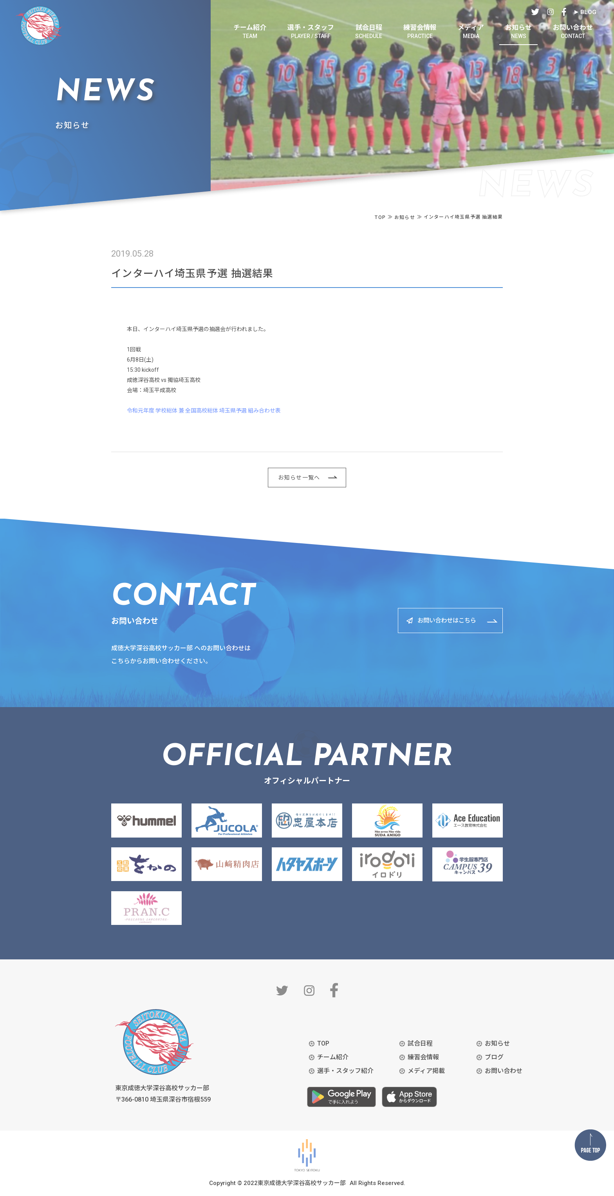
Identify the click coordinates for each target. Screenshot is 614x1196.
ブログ (494, 1057)
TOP (323, 1043)
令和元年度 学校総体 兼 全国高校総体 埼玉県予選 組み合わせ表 (204, 410)
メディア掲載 (426, 1071)
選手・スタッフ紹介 (345, 1071)
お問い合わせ (503, 1071)
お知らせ (497, 1043)
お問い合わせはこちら (443, 620)
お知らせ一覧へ (299, 477)
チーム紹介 (333, 1057)
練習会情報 (423, 1057)
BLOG (588, 12)
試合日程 (420, 1043)
